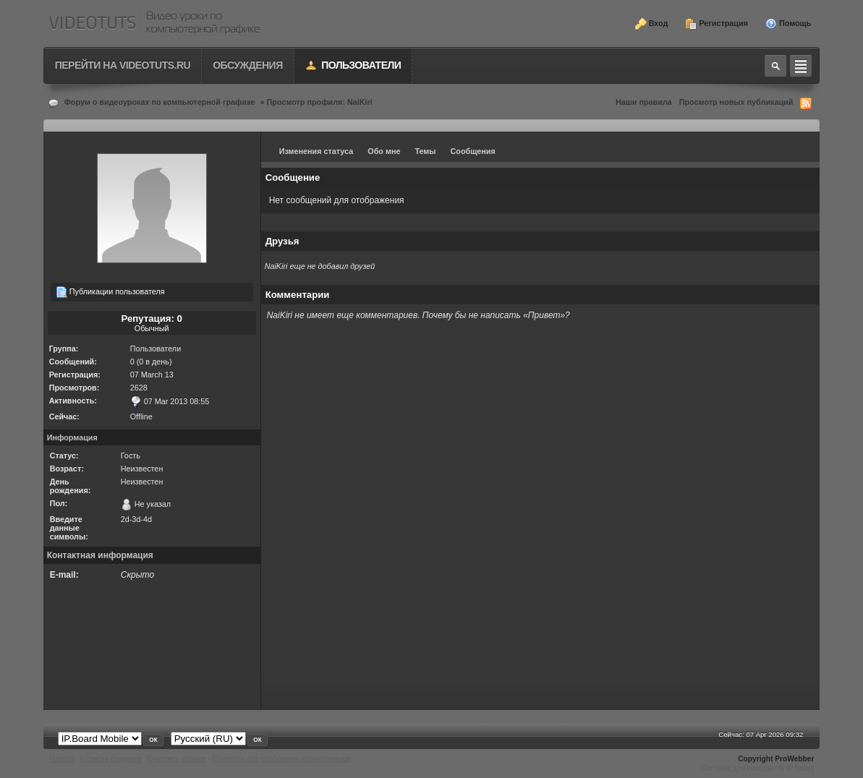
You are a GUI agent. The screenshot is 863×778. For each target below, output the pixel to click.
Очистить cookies (177, 759)
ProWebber (794, 759)
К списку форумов (110, 759)
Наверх (62, 759)
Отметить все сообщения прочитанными (281, 759)
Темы (425, 151)
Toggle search (775, 66)
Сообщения (473, 151)
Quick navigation (801, 66)
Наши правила (644, 102)
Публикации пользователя (110, 292)
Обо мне (383, 151)
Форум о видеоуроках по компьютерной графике (159, 102)
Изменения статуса (316, 151)
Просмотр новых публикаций (736, 102)
